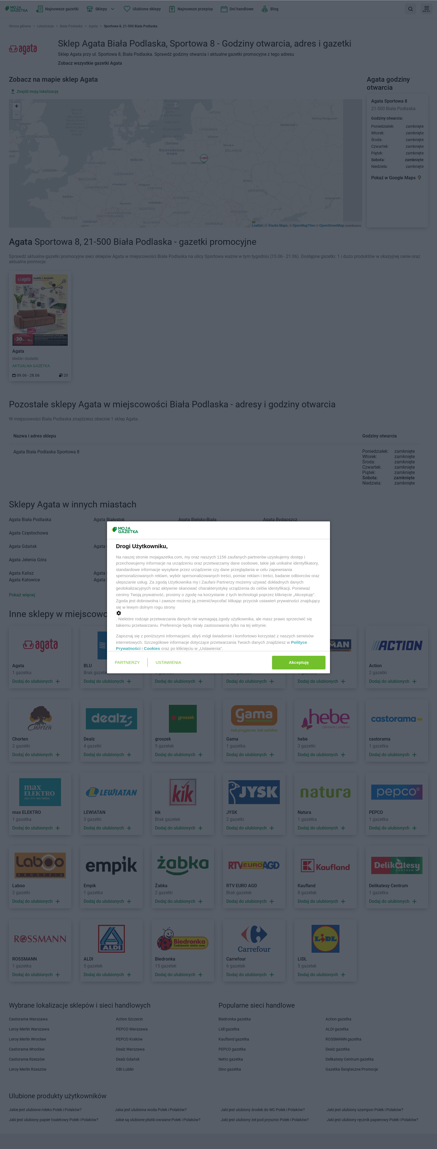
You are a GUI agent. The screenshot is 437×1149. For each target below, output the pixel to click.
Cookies (152, 648)
